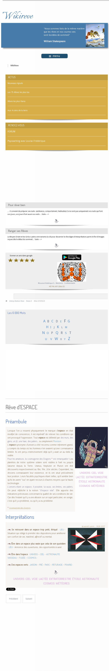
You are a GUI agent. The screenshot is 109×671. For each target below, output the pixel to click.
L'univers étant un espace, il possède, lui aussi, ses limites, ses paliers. (40, 485)
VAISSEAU (12, 556)
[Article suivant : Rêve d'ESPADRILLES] (28, 597)
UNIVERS (85, 471)
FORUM (11, 131)
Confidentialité (69, 283)
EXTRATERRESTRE (96, 475)
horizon (57, 439)
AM (56, 286)
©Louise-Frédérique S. (46, 283)
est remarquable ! (61, 457)
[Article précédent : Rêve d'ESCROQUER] (13, 597)
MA (53, 286)
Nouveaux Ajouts (15, 83)
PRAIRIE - (69, 563)
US (63, 286)
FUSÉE (22, 556)
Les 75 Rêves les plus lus (18, 92)
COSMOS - (32, 556)
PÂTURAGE (57, 563)
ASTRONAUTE (96, 479)
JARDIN (33, 563)
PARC (47, 563)
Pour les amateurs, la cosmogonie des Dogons (29, 457)
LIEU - (63, 528)
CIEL (94, 471)
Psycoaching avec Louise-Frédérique (26, 141)
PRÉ (41, 563)
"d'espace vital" (47, 488)
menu (54, 56)
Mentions (59, 283)
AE (50, 286)
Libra (60, 286)
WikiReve (14, 65)
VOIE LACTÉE (40, 577)
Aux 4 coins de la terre (17, 110)
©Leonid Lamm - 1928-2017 (93, 524)
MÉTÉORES (98, 484)
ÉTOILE (83, 479)
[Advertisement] (30, 179)
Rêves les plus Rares (16, 101)
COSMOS (84, 484)
